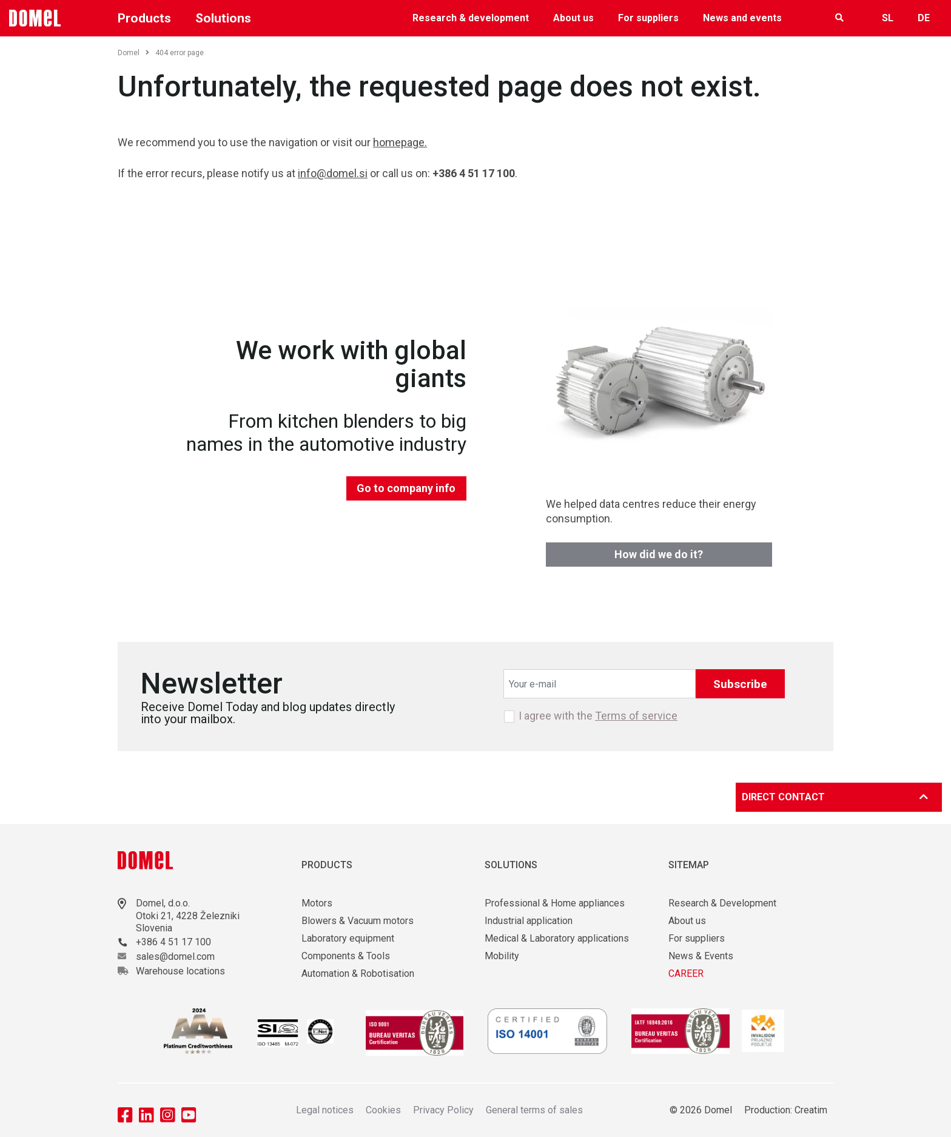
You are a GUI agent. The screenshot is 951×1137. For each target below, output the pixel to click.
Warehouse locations (180, 971)
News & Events (700, 956)
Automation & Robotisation (357, 973)
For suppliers (648, 18)
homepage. (400, 142)
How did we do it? (658, 554)
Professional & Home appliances (555, 903)
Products (144, 18)
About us (573, 18)
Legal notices (325, 1110)
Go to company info (406, 488)
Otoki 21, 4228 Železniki (188, 916)
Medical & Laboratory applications (557, 938)
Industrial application (529, 920)
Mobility (502, 956)
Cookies (383, 1110)
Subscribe (740, 684)
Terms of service (636, 715)
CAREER (686, 973)
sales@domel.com (175, 956)
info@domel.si (333, 173)
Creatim (811, 1110)
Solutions (223, 18)
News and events (742, 18)
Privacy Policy (443, 1110)
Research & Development (722, 903)
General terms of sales (534, 1110)
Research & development (470, 18)
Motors (316, 903)
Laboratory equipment (347, 938)
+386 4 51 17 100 (173, 942)
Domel (133, 53)
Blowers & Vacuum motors (357, 920)
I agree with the (598, 715)
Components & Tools (345, 956)
